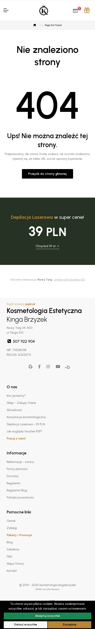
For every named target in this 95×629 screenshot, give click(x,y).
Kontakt (12, 571)
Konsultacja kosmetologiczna (26, 417)
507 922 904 (21, 341)
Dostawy (13, 476)
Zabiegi (12, 528)
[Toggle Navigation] (5, 10)
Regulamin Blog (17, 490)
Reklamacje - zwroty (20, 462)
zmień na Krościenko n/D (69, 279)
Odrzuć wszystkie (25, 624)
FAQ (9, 556)
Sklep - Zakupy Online (21, 403)
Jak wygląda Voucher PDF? (24, 431)
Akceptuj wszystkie (47, 616)
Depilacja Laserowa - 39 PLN (26, 424)
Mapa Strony (15, 563)
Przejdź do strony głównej (47, 174)
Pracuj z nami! (16, 438)
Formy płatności (17, 469)
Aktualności (14, 410)
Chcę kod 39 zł (47, 246)
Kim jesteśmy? (16, 396)
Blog (10, 542)
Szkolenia (13, 549)
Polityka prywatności (20, 497)
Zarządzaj (69, 624)
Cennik (11, 521)
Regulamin (13, 483)
